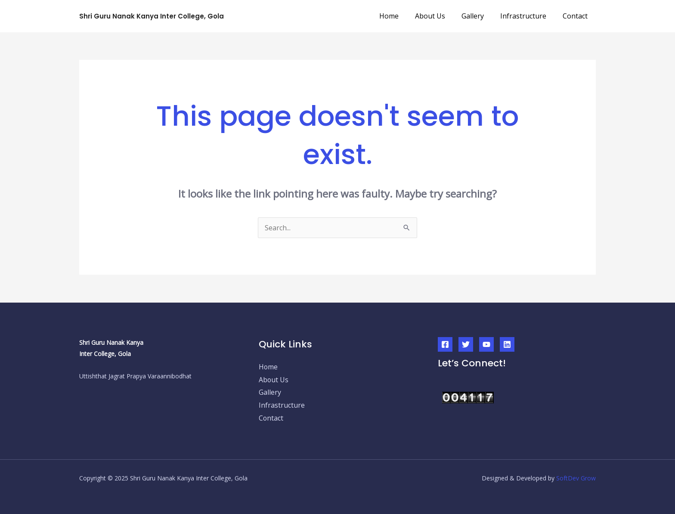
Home (400, 13)
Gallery (479, 13)
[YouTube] (486, 338)
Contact (576, 13)
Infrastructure (527, 13)
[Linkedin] (507, 338)
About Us (439, 13)
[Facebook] (445, 338)
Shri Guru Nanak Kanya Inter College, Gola (151, 13)
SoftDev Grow (576, 472)
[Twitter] (465, 338)
